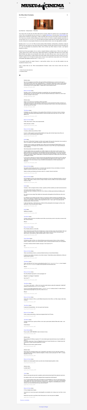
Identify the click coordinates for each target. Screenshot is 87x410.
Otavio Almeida (27, 238)
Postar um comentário (24, 400)
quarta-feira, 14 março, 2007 (29, 384)
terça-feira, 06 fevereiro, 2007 (30, 301)
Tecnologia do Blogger (43, 406)
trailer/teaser (49, 35)
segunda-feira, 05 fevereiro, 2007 (30, 116)
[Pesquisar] (69, 3)
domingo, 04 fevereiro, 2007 (29, 87)
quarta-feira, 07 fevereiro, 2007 (30, 369)
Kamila (25, 139)
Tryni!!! (25, 373)
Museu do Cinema (27, 90)
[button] (67, 15)
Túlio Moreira (26, 110)
